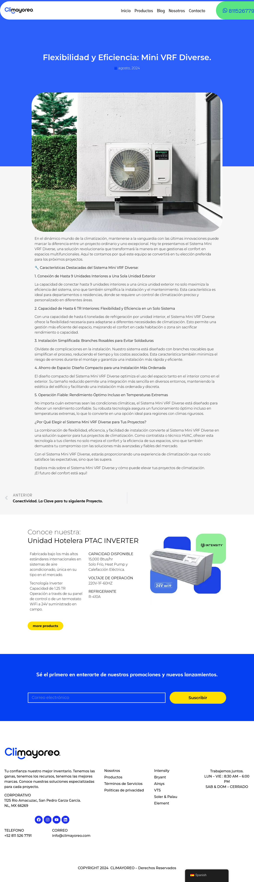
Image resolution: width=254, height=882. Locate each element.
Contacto (197, 10)
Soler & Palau (165, 797)
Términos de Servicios (123, 784)
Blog (161, 10)
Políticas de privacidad (124, 790)
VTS (157, 790)
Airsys (159, 784)
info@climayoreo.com (71, 836)
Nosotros (177, 10)
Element (161, 803)
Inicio (126, 10)
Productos (144, 10)
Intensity (161, 771)
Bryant (160, 777)
